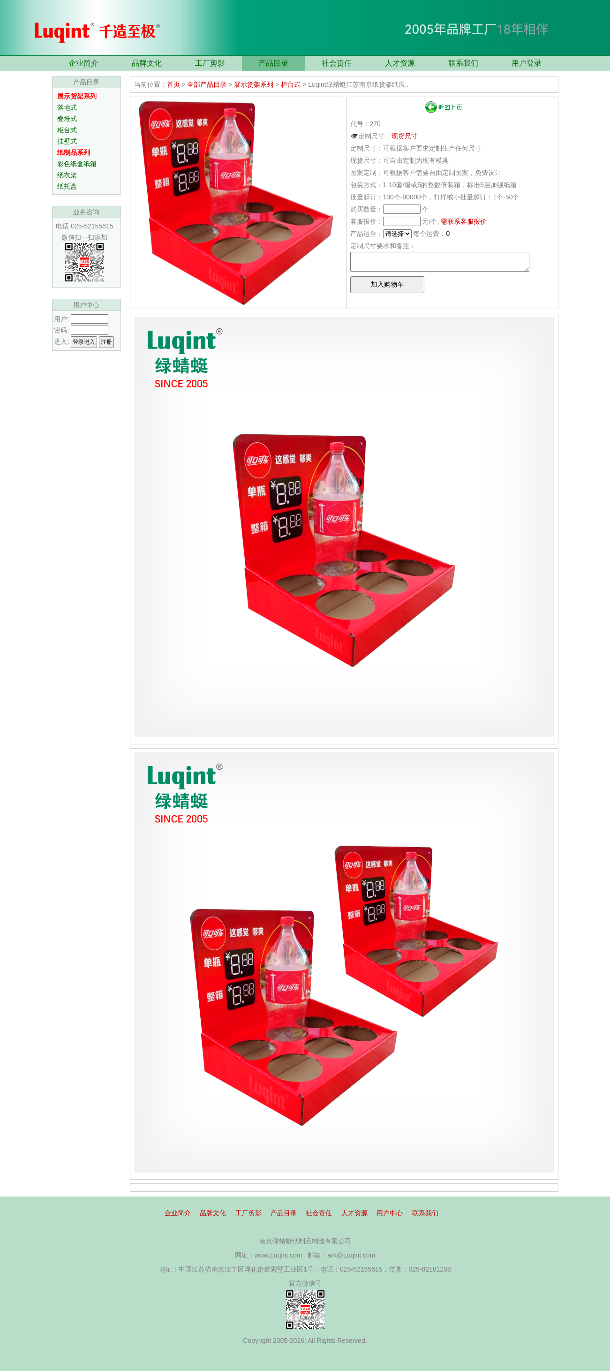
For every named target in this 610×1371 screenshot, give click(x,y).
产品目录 (273, 63)
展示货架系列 (253, 84)
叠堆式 (67, 118)
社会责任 (337, 63)
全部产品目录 (206, 84)
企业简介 (83, 63)
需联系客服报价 (464, 221)
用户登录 (527, 63)
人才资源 (400, 63)
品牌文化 (147, 63)
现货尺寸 (405, 136)
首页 (173, 84)
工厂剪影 (210, 63)
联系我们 (463, 63)
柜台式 (67, 130)
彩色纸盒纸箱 (77, 163)
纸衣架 (67, 175)
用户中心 (390, 1213)
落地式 (67, 107)
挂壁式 (67, 141)
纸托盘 (67, 186)
